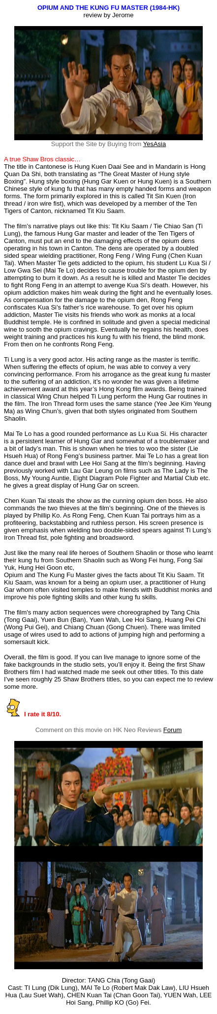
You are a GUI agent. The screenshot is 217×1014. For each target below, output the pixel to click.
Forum (172, 730)
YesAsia (154, 144)
